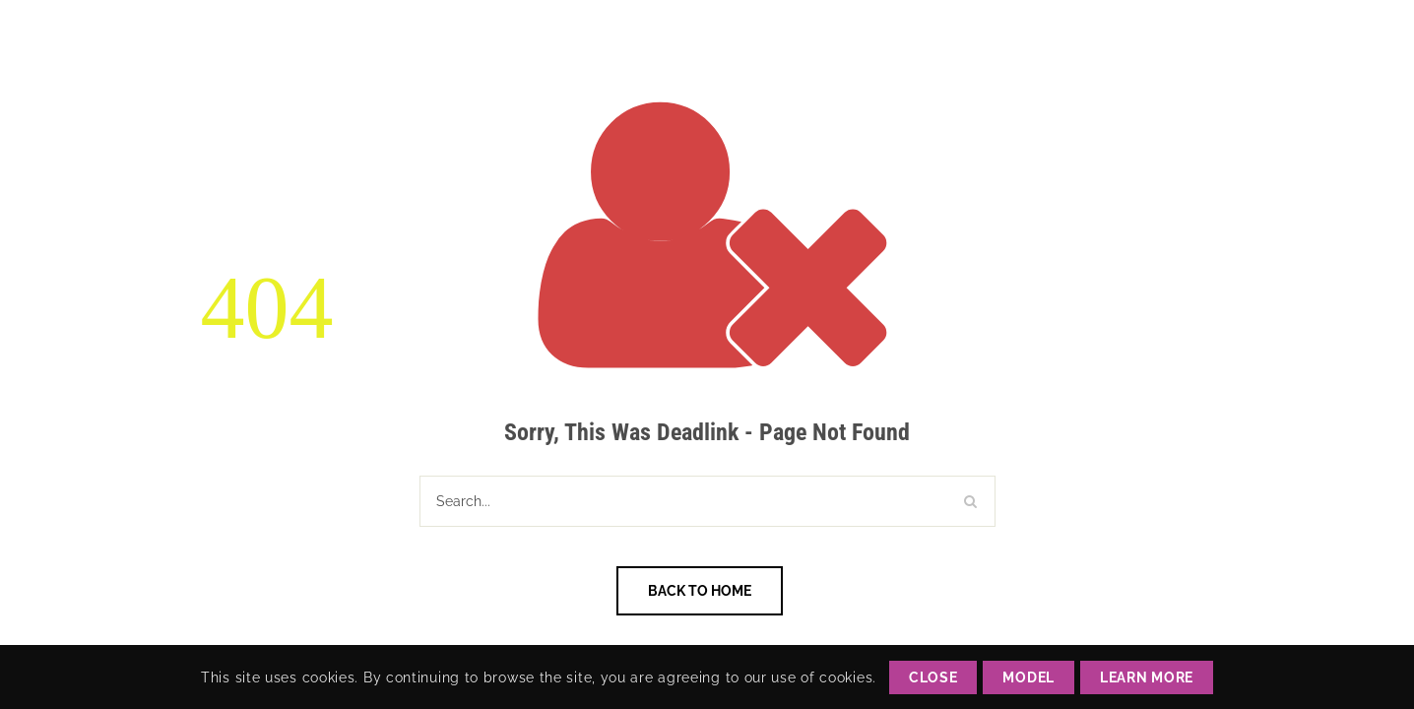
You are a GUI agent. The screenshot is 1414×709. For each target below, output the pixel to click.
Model (1028, 677)
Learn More (1146, 677)
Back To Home (699, 591)
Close (933, 677)
